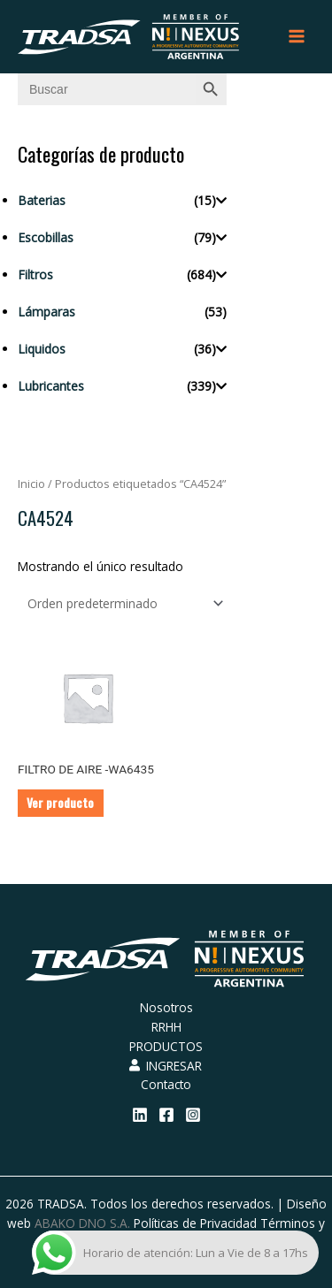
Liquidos (42, 348)
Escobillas (45, 237)
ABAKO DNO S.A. (82, 1223)
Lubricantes (51, 385)
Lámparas (46, 311)
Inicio (31, 484)
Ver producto (60, 803)
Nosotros (166, 1007)
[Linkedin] (140, 1115)
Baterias (42, 200)
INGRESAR (165, 1065)
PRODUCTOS (166, 1046)
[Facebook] (166, 1115)
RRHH (166, 1026)
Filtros (35, 274)
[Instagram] (193, 1115)
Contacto (166, 1084)
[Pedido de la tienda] (122, 603)
